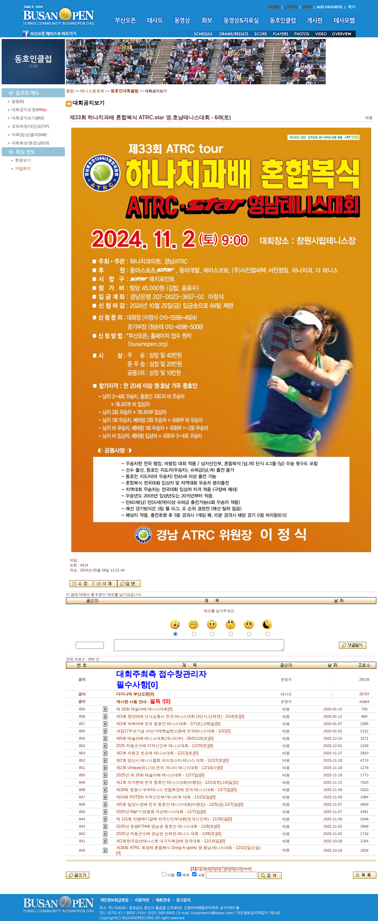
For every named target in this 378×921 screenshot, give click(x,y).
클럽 (70, 91)
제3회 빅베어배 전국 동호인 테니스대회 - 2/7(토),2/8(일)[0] (169, 723)
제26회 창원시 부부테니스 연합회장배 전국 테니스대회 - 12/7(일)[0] (177, 789)
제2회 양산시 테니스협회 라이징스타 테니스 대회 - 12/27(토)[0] (173, 760)
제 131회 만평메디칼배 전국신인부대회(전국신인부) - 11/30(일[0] (175, 819)
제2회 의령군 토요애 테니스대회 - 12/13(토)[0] (158, 753)
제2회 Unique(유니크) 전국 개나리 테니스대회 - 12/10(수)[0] (170, 767)
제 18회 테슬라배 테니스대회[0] (145, 709)
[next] (246, 868)
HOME (274, 7)
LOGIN (291, 7)
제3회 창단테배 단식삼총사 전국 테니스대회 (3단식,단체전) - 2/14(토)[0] (181, 716)
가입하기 (23, 168)
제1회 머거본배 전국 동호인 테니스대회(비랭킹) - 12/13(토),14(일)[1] (178, 782)
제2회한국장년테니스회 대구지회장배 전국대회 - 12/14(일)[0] (171, 841)
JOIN (307, 7)
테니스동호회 (92, 91)
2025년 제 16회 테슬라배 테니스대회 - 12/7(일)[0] (161, 775)
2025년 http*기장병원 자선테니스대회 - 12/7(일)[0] (162, 811)
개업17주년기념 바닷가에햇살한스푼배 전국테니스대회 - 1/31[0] (174, 731)
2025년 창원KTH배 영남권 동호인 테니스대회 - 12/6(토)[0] (169, 826)
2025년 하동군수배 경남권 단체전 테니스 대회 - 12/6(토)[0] (169, 833)
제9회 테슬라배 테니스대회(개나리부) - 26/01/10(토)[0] (166, 738)
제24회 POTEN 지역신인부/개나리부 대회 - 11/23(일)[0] (167, 797)
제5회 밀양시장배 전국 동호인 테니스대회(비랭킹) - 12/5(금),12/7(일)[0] (181, 804)
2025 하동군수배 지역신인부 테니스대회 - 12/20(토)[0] (165, 745)
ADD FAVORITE (329, 7)
